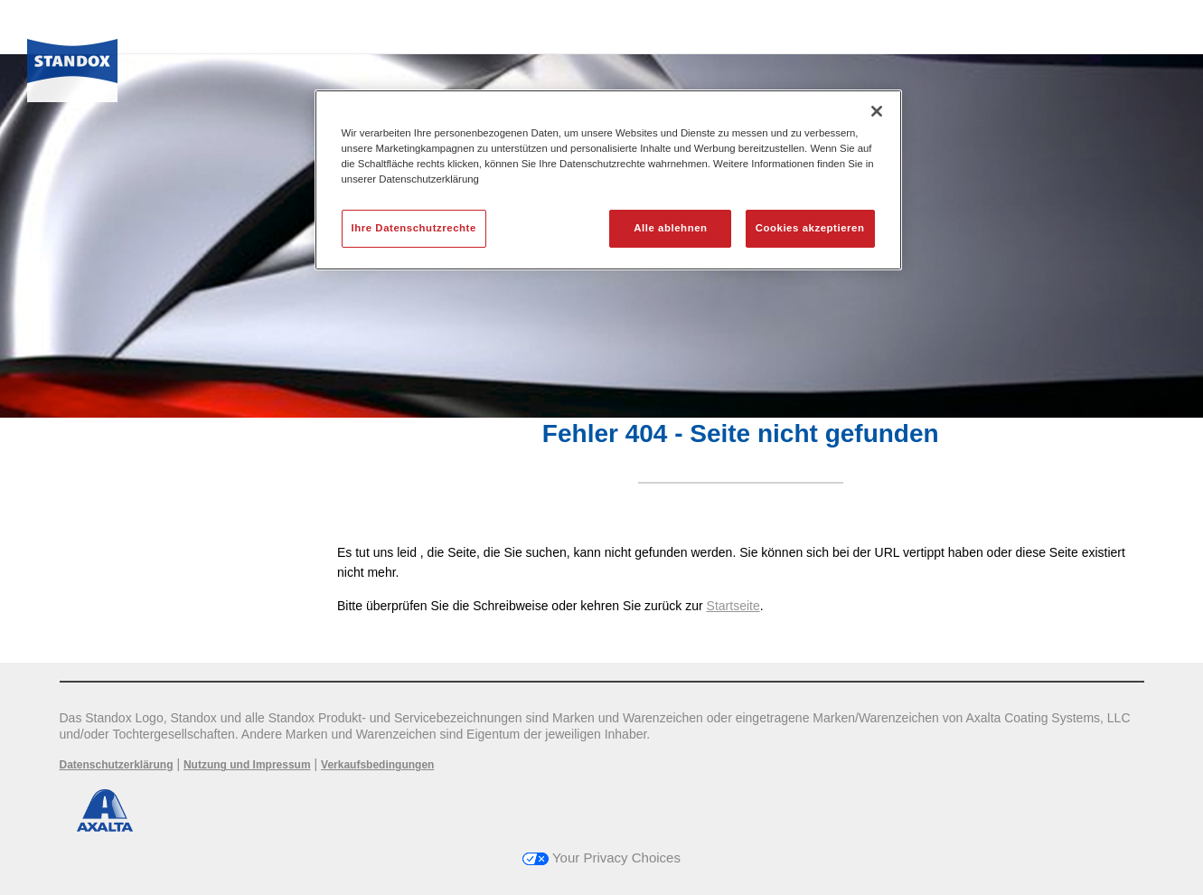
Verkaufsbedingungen (377, 764)
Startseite (733, 605)
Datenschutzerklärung (117, 764)
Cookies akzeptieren (810, 227)
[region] (608, 180)
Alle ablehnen (670, 227)
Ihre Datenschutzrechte (414, 227)
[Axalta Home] (72, 66)
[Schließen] (877, 111)
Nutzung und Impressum (247, 764)
